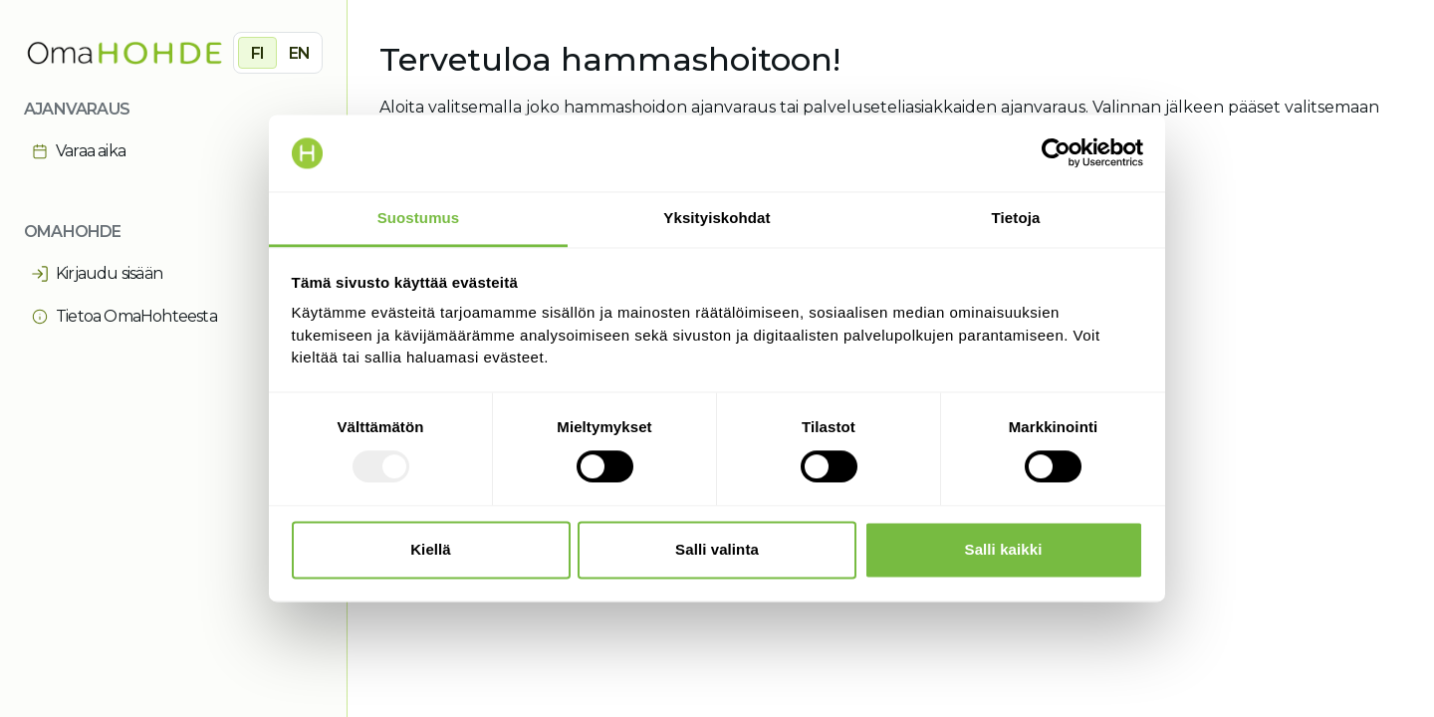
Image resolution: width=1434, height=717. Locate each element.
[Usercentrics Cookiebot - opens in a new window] (1056, 153)
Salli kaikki (1004, 549)
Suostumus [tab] (418, 217)
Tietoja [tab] (1016, 217)
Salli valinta (717, 549)
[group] (278, 53)
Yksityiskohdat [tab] (716, 217)
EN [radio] (299, 53)
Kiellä (430, 549)
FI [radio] (257, 53)
